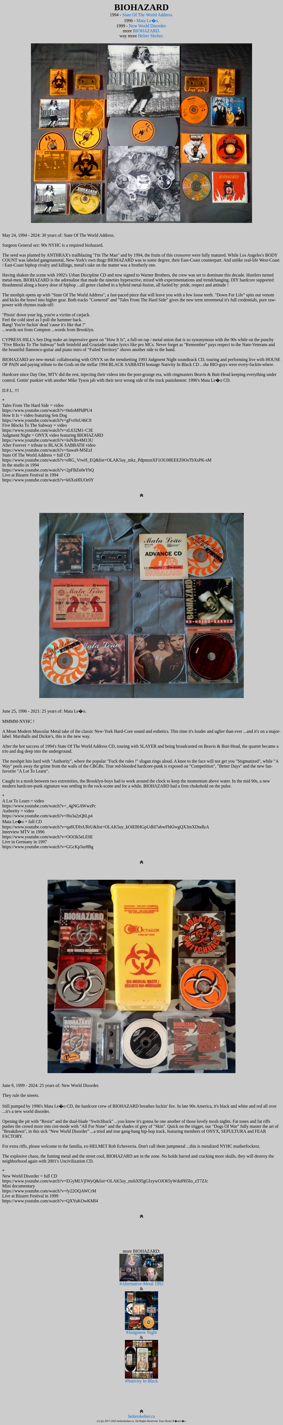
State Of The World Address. (147, 14)
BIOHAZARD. (146, 30)
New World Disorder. (148, 25)
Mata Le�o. (148, 20)
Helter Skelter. (151, 35)
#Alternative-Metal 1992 (141, 1282)
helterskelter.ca (141, 1416)
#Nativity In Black (141, 1379)
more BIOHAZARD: (141, 1251)
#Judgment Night (141, 1330)
